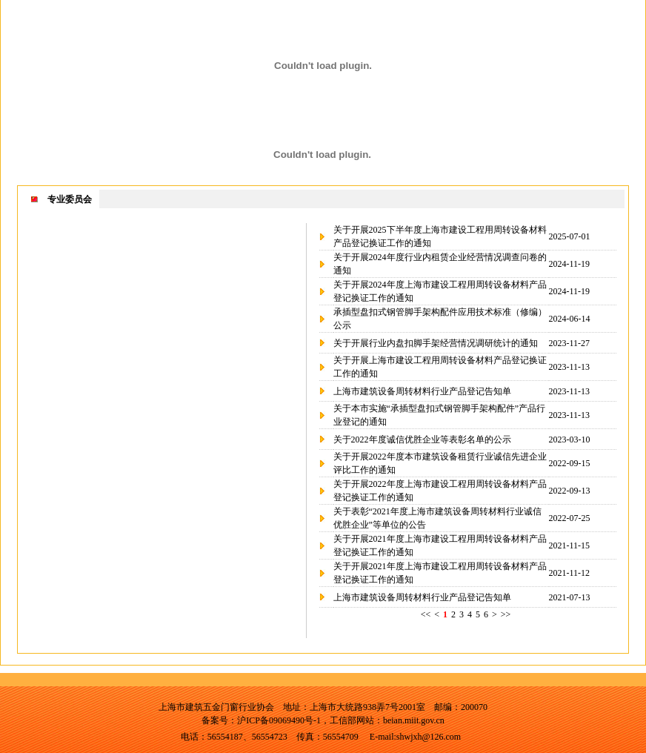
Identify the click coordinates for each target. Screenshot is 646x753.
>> (506, 614)
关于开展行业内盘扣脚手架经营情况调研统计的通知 (435, 343)
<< (426, 614)
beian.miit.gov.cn (413, 720)
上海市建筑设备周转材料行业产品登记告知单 (422, 391)
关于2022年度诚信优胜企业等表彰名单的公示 (422, 439)
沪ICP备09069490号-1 (279, 720)
